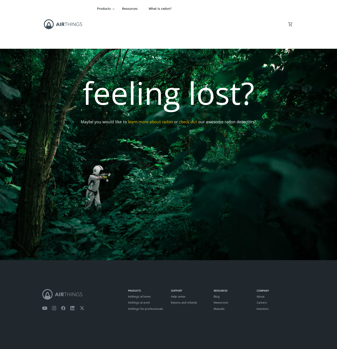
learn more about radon (150, 90)
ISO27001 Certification (92, 334)
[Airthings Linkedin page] (72, 277)
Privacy (57, 334)
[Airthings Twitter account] (82, 277)
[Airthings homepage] (82, 263)
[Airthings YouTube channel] (44, 277)
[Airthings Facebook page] (63, 277)
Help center (178, 265)
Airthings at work (139, 271)
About (260, 265)
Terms (46, 334)
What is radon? (160, 8)
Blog (217, 265)
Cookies (70, 334)
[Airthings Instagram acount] (54, 277)
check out (188, 90)
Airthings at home (139, 265)
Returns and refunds (184, 271)
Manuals (219, 278)
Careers (262, 271)
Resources (130, 8)
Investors (263, 278)
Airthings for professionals (145, 278)
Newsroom (221, 271)
